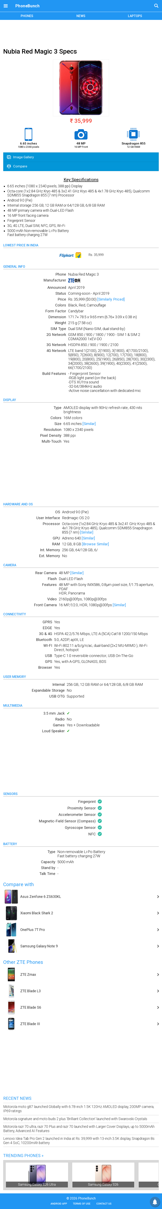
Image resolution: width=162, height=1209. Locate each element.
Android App (58, 1203)
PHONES (27, 16)
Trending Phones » (23, 1155)
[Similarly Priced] (111, 299)
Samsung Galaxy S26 (103, 1184)
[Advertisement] (81, 33)
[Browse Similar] (95, 544)
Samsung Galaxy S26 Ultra (37, 1184)
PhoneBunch (27, 5)
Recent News (17, 1098)
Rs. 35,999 (81, 255)
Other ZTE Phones (23, 962)
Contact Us (104, 1203)
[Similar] (89, 424)
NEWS (80, 16)
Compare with (18, 884)
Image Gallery (20, 157)
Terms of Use (81, 1203)
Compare (17, 166)
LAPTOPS (135, 16)
